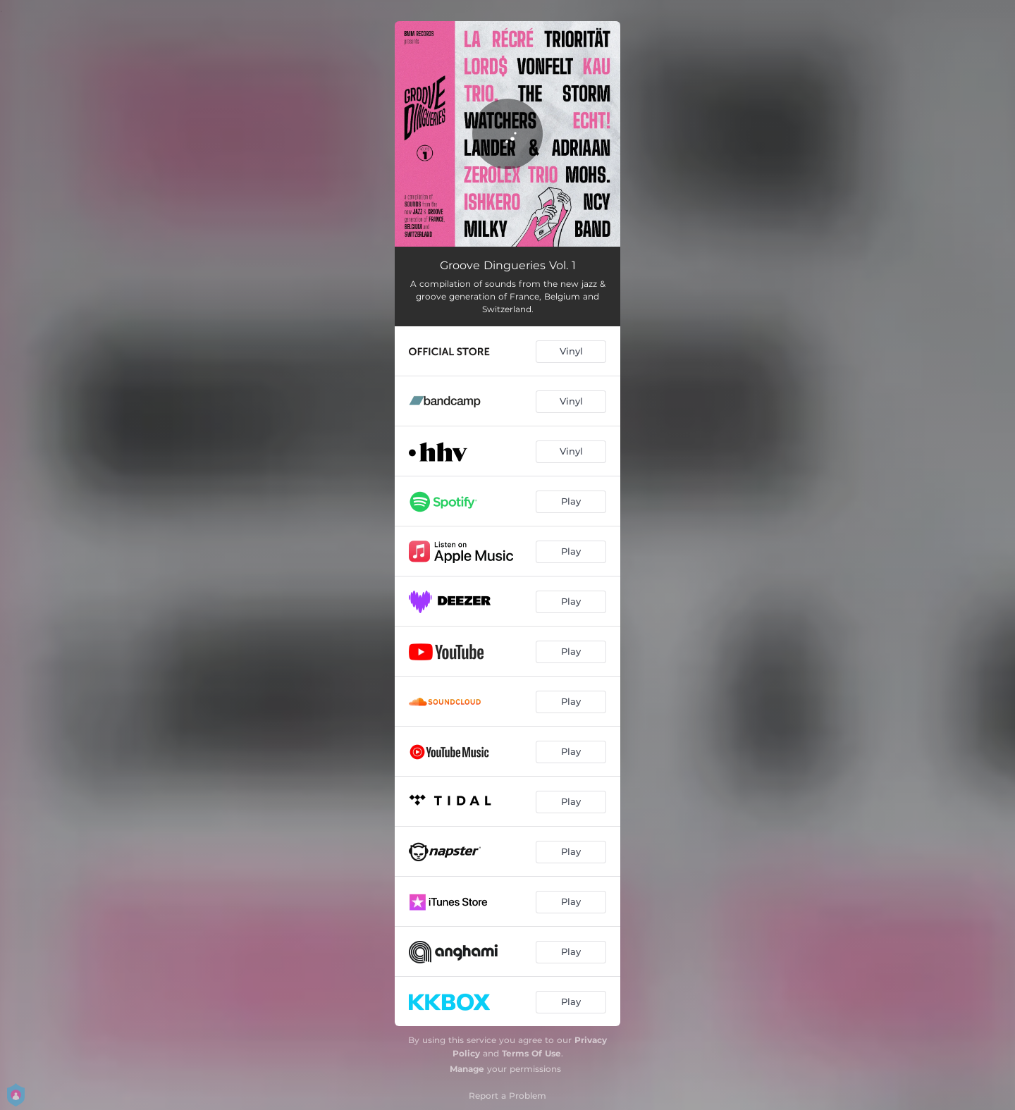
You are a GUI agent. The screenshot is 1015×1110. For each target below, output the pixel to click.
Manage (467, 1068)
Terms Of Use (531, 1053)
